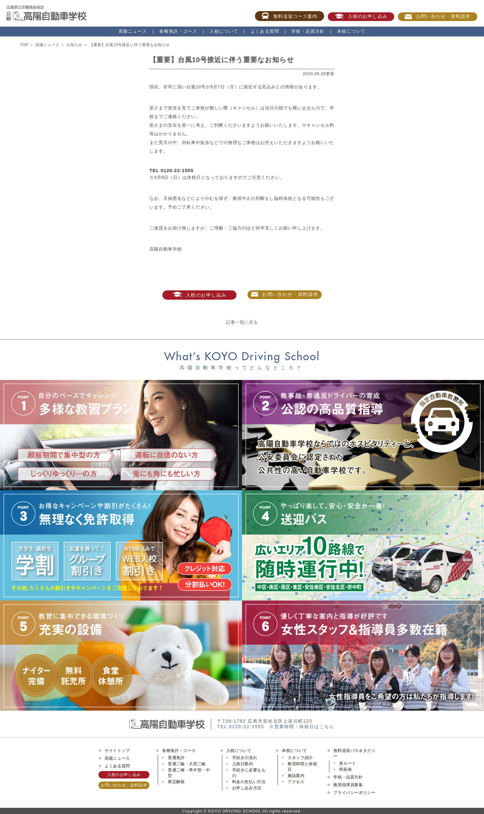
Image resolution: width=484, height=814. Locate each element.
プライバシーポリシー (354, 792)
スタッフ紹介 (300, 757)
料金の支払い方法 (249, 781)
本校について (351, 31)
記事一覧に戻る (242, 322)
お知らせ (74, 45)
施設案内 (296, 775)
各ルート (347, 763)
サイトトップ (117, 750)
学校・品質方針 (308, 31)
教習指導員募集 (348, 784)
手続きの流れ (244, 757)
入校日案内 (242, 763)
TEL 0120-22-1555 (171, 170)
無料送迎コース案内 (290, 15)
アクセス (296, 781)
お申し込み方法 (247, 788)
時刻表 (345, 769)
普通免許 (176, 757)
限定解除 (176, 781)
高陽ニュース (133, 31)
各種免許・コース (178, 31)
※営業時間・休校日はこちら (301, 726)
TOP (24, 45)
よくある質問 (265, 31)
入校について (224, 31)
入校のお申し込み (361, 16)
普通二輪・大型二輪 (187, 763)
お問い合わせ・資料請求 (437, 16)
